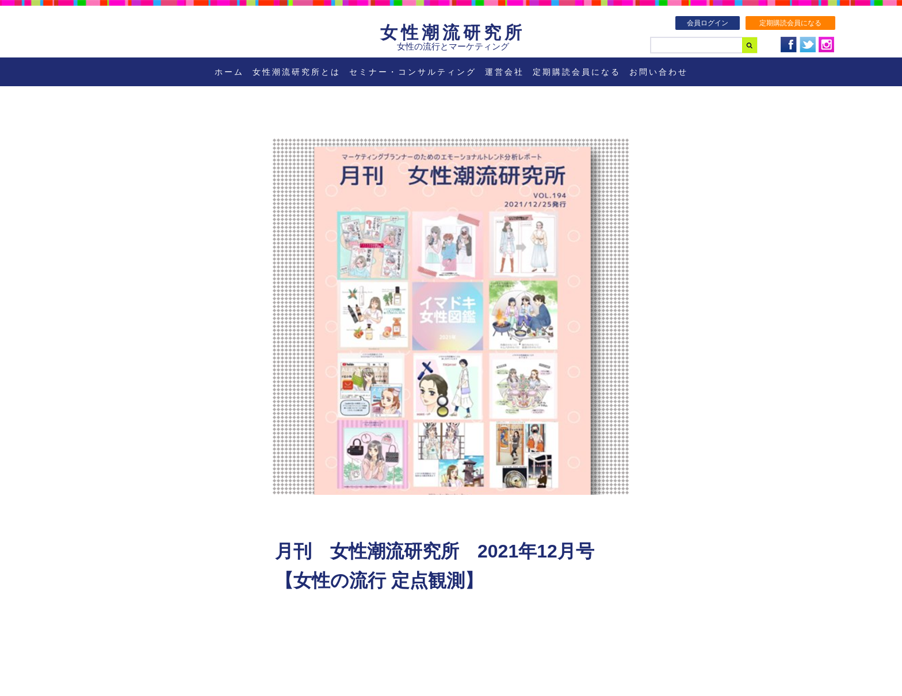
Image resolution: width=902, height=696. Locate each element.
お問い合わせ (658, 71)
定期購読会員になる (790, 23)
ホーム (229, 71)
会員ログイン (707, 23)
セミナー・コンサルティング (412, 71)
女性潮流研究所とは (297, 71)
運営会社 (504, 71)
